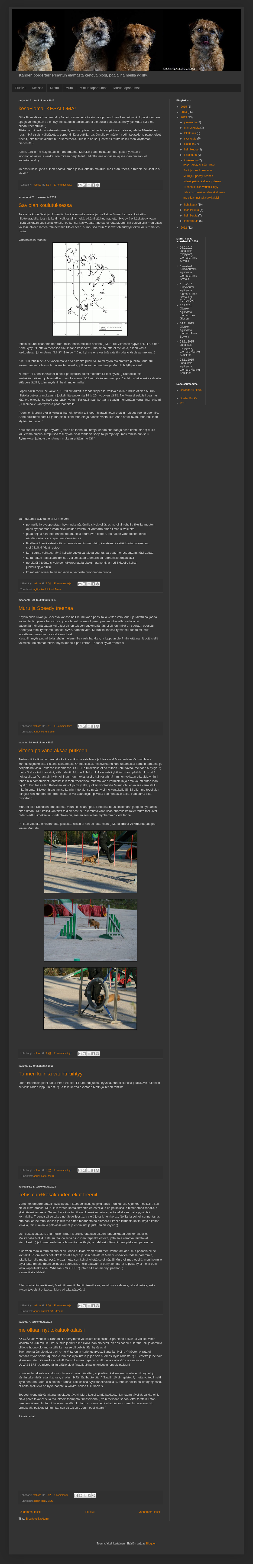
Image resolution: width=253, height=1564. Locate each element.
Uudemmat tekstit (30, 1512)
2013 (184, 117)
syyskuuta (190, 138)
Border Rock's (188, 398)
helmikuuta (191, 215)
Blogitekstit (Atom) (37, 1518)
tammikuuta (191, 221)
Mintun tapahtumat (93, 88)
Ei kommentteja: (63, 184)
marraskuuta (192, 127)
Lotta (44, 1176)
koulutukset (47, 589)
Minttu (54, 88)
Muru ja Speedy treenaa (46, 608)
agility (36, 589)
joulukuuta (191, 122)
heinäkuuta (191, 149)
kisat (43, 1500)
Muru (69, 88)
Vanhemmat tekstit (150, 1512)
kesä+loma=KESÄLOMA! (47, 108)
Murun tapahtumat (126, 88)
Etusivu (20, 88)
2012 (184, 227)
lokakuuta (190, 133)
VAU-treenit (56, 1311)
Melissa (37, 88)
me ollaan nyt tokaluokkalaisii (52, 1330)
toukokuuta (191, 160)
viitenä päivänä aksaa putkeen (53, 750)
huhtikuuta (191, 204)
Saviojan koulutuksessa (45, 205)
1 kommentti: (61, 1495)
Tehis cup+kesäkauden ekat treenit (58, 1195)
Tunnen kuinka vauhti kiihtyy (51, 1074)
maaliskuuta (192, 210)
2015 (184, 106)
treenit (51, 731)
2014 (184, 112)
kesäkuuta (191, 154)
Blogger (151, 1543)
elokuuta (189, 144)
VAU (182, 403)
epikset (45, 1311)
